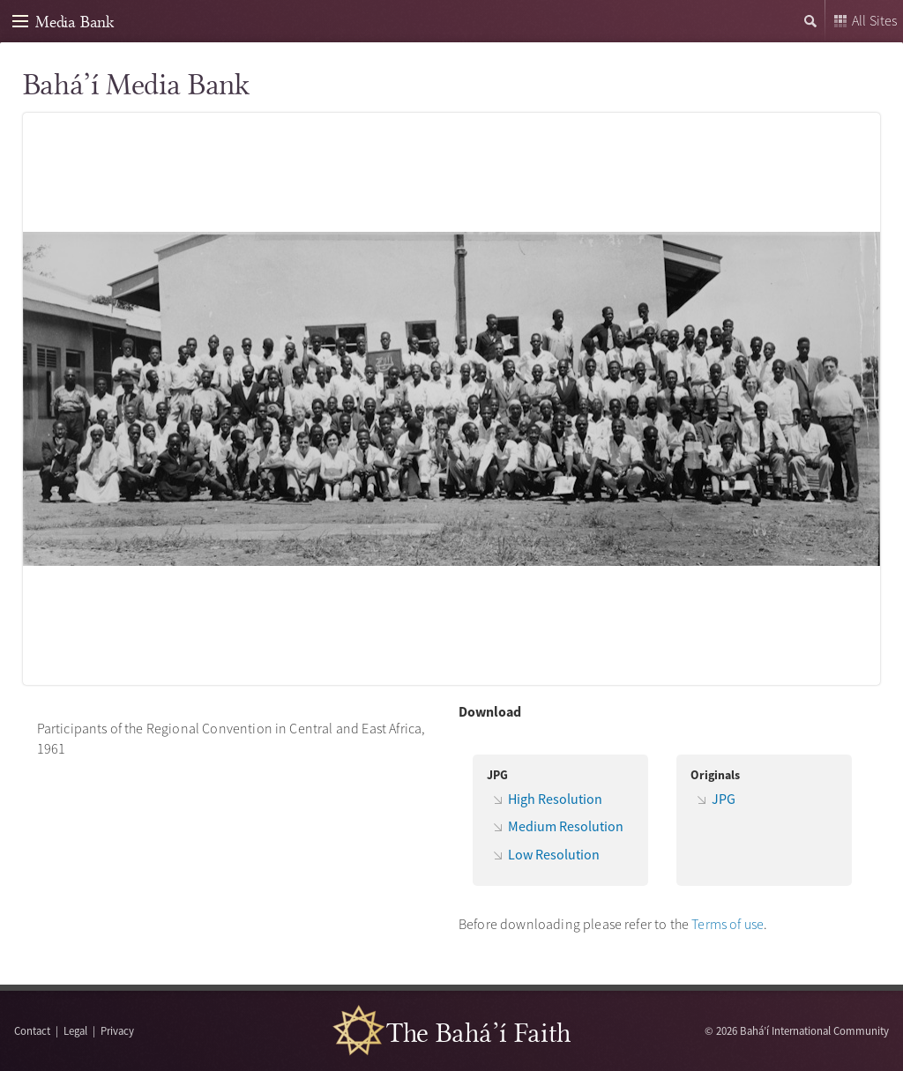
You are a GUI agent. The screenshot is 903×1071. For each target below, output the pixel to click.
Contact (32, 1030)
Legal (75, 1030)
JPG (723, 798)
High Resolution (555, 798)
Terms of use (727, 924)
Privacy (117, 1030)
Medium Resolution (565, 826)
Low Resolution (554, 854)
